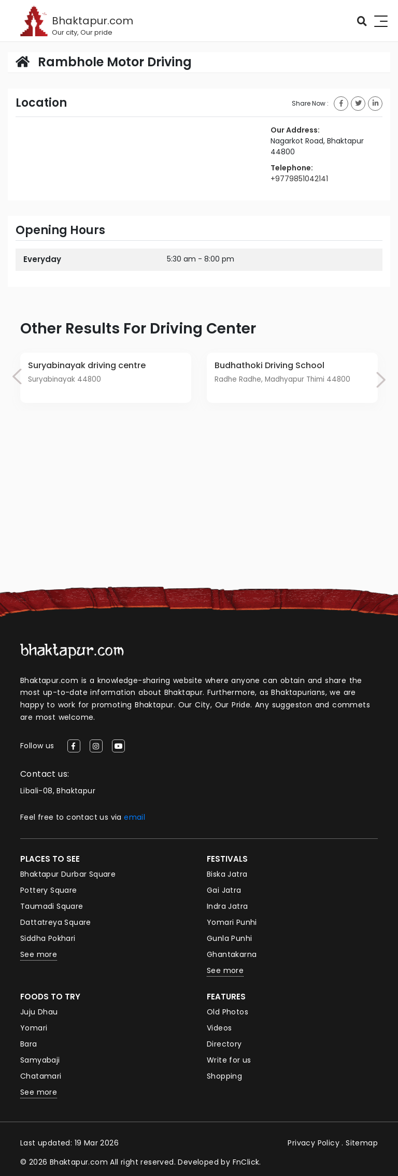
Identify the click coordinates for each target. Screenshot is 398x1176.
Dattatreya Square (55, 922)
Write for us (229, 1060)
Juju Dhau (39, 1012)
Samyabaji (40, 1060)
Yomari (33, 1028)
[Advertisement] (199, 509)
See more (38, 954)
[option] (105, 378)
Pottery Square (48, 890)
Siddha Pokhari (48, 938)
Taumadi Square (51, 906)
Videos (219, 1028)
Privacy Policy (313, 1143)
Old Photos (227, 1012)
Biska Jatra (227, 874)
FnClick (246, 1162)
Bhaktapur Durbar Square (68, 874)
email (134, 817)
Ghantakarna (232, 954)
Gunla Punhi (229, 938)
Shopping (224, 1076)
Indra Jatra (227, 906)
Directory (224, 1044)
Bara (28, 1044)
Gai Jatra (224, 890)
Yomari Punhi (232, 922)
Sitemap (362, 1143)
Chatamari (41, 1076)
